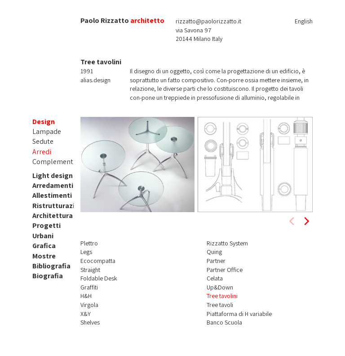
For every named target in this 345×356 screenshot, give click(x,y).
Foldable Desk (98, 278)
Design (43, 121)
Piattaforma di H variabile (239, 314)
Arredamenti (52, 185)
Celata (215, 278)
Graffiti (89, 287)
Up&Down (220, 287)
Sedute (42, 141)
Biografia (47, 275)
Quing (214, 252)
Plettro (89, 243)
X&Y (85, 314)
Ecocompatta (97, 261)
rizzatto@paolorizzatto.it (208, 21)
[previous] (292, 221)
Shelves (90, 322)
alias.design (95, 80)
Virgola (89, 305)
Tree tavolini (222, 296)
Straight (90, 270)
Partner (216, 261)
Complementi (53, 161)
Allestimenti (52, 195)
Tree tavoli (220, 305)
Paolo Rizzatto (104, 20)
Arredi (41, 151)
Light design (52, 175)
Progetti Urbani (46, 230)
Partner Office (225, 270)
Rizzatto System (227, 243)
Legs (86, 252)
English (304, 21)
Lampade (46, 131)
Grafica (44, 245)
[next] (306, 221)
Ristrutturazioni (58, 205)
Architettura (52, 215)
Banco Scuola (224, 322)
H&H (86, 296)
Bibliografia (51, 266)
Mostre (44, 256)
